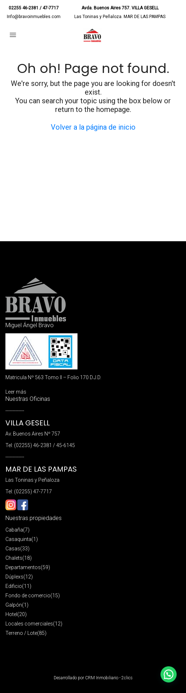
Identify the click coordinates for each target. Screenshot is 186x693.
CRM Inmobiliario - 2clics (109, 677)
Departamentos (23, 567)
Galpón (13, 605)
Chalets (13, 558)
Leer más (15, 392)
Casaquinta (18, 539)
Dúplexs (14, 577)
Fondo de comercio (27, 595)
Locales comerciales (29, 624)
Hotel (11, 614)
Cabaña (14, 530)
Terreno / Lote (21, 633)
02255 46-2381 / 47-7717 (34, 7)
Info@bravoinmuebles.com (34, 16)
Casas (12, 548)
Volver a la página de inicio (93, 127)
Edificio (13, 586)
